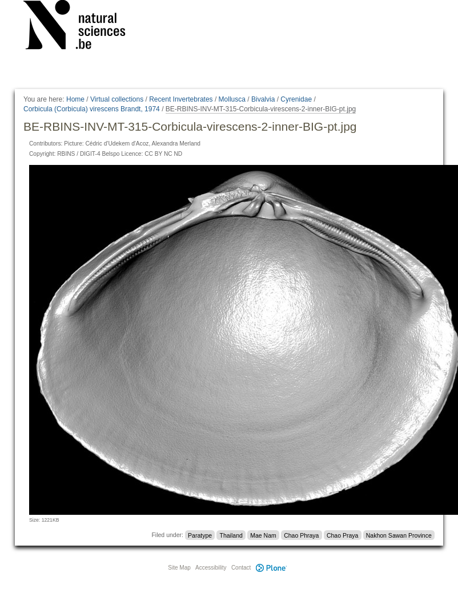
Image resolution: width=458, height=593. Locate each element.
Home (75, 99)
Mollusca (232, 99)
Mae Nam (263, 534)
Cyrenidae (296, 99)
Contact (241, 567)
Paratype (200, 534)
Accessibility (210, 567)
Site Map (179, 567)
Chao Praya (342, 534)
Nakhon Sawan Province (399, 534)
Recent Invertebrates (180, 99)
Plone (271, 567)
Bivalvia (263, 99)
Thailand (231, 534)
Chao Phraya (301, 534)
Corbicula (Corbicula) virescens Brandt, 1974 (91, 109)
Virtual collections (116, 99)
